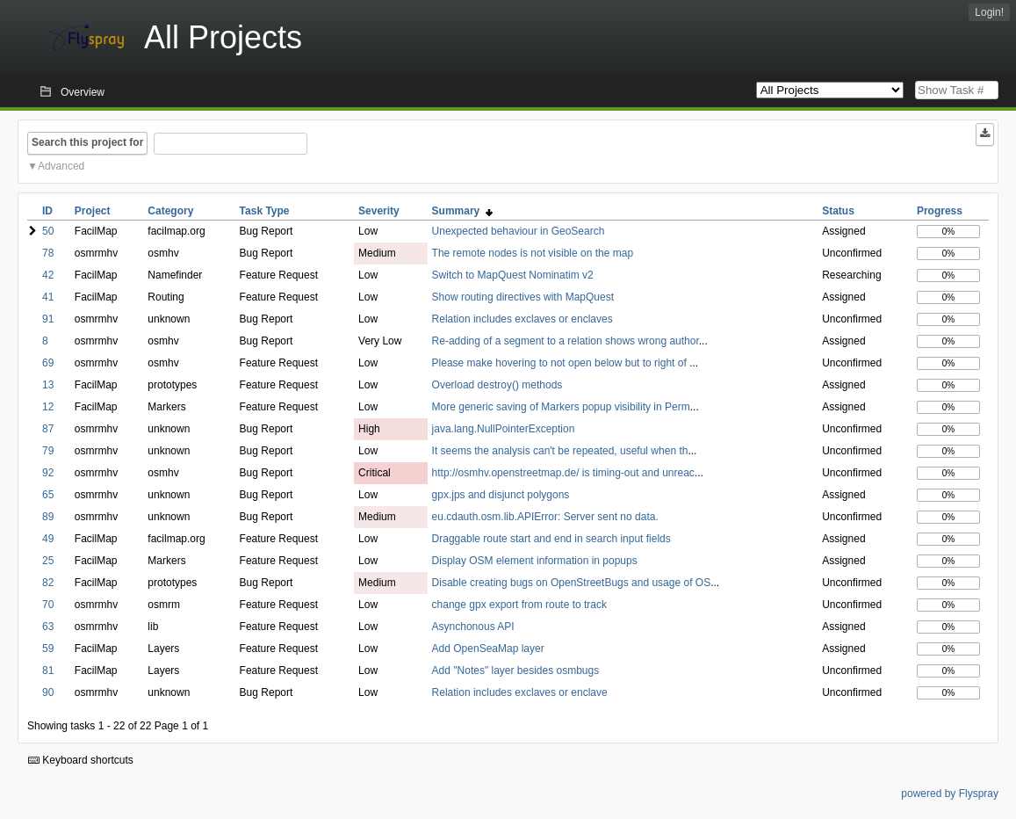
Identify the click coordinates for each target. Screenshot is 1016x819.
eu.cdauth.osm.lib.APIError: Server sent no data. (545, 517)
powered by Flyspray (949, 793)
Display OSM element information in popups (535, 560)
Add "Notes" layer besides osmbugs (516, 670)
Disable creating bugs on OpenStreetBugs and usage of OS (571, 582)
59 (48, 648)
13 (48, 385)
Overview (82, 92)
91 (48, 319)
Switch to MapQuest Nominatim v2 (513, 275)
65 (48, 495)
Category (170, 211)
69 (48, 363)
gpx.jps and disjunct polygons (501, 495)
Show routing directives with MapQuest (523, 297)
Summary (462, 211)
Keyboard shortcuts (80, 760)
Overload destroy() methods (497, 385)
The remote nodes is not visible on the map (532, 253)
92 (48, 473)
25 (48, 560)
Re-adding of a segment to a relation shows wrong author (565, 341)
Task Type (265, 211)
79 (48, 451)
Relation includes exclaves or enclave (520, 692)
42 (48, 275)
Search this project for (87, 142)
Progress (939, 211)
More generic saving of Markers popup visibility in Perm (561, 407)
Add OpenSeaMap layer (488, 648)
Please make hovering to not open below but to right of (561, 363)
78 (48, 253)
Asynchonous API (473, 626)
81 (48, 670)
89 (48, 517)
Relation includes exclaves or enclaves (522, 319)
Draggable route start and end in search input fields (551, 539)
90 (48, 692)
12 (48, 407)
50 (48, 231)
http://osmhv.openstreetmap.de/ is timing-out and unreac (563, 473)
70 (48, 604)
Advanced (61, 166)
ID (47, 211)
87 (48, 429)
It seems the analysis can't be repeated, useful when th (560, 451)
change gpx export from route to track (519, 604)
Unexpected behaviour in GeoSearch (518, 231)
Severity (379, 211)
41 (48, 297)
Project (93, 211)
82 (48, 582)
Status (838, 211)
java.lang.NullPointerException (503, 429)
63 (48, 626)
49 (48, 539)
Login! (989, 12)
